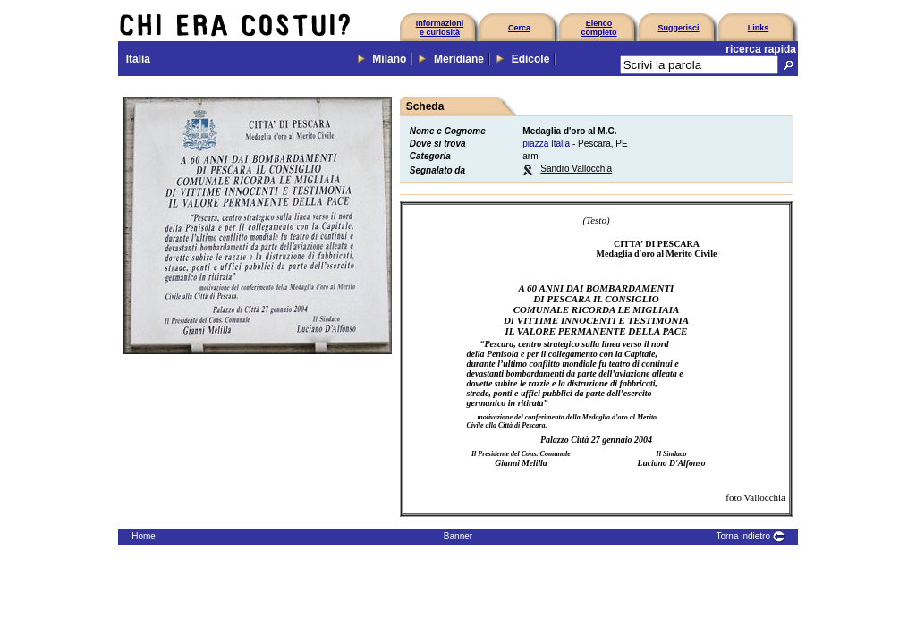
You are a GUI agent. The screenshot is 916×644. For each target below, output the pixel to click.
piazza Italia (546, 143)
